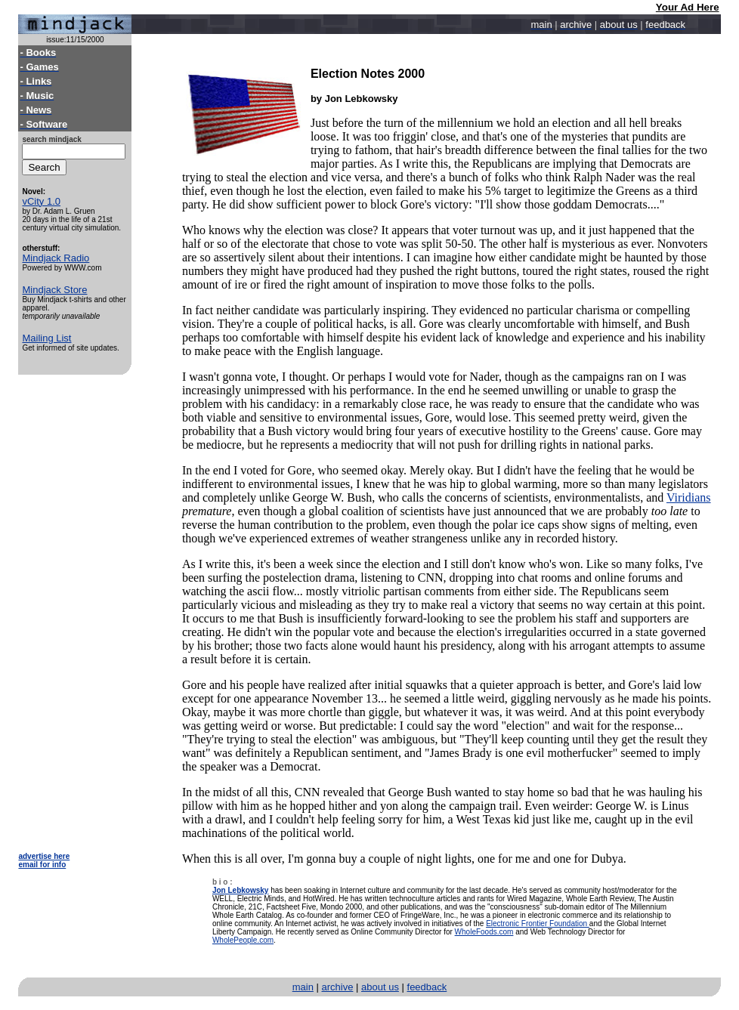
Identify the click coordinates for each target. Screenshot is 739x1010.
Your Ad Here (687, 7)
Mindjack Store (54, 289)
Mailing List (46, 338)
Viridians (688, 497)
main (303, 987)
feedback (427, 987)
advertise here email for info (44, 860)
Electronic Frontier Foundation (537, 923)
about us (380, 987)
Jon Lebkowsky (240, 890)
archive (338, 987)
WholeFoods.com (484, 932)
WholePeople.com (243, 940)
